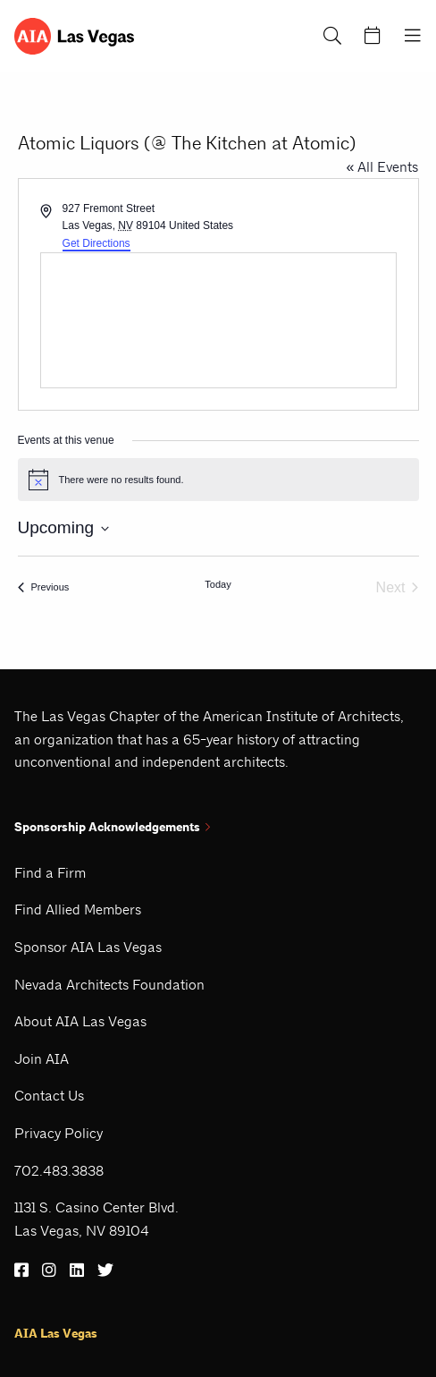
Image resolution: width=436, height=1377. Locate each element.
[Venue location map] (218, 320)
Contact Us (49, 1095)
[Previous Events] (44, 588)
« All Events (383, 166)
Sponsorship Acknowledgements (112, 827)
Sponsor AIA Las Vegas (88, 947)
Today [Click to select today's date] (218, 584)
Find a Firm (50, 872)
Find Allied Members (77, 909)
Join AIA (41, 1058)
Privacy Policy (58, 1133)
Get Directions (96, 243)
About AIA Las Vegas (80, 1021)
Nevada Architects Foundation (109, 984)
